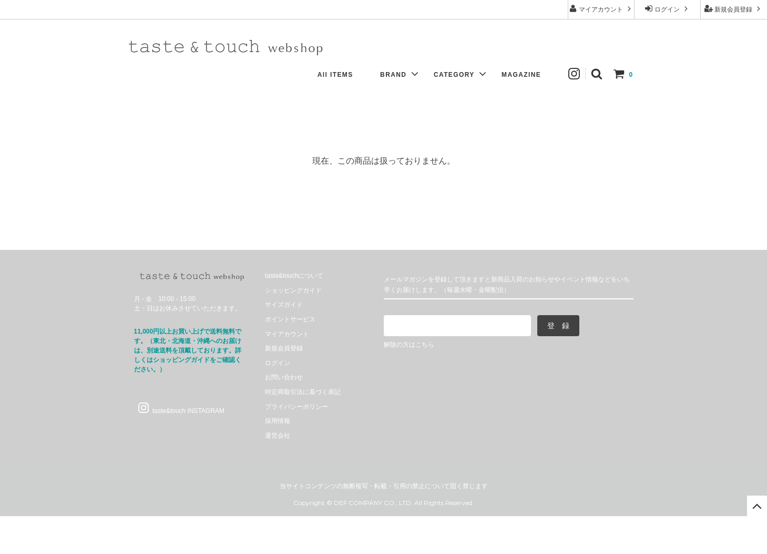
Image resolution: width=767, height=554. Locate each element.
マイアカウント (601, 8)
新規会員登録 (733, 8)
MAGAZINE (526, 74)
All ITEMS (341, 74)
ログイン (667, 8)
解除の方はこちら (409, 344)
